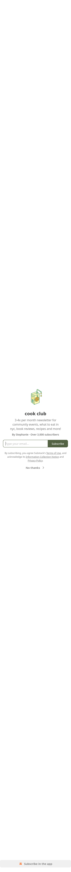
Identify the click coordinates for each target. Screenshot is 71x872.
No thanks (35, 468)
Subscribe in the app (35, 864)
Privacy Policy (35, 460)
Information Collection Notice (42, 456)
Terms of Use (53, 453)
